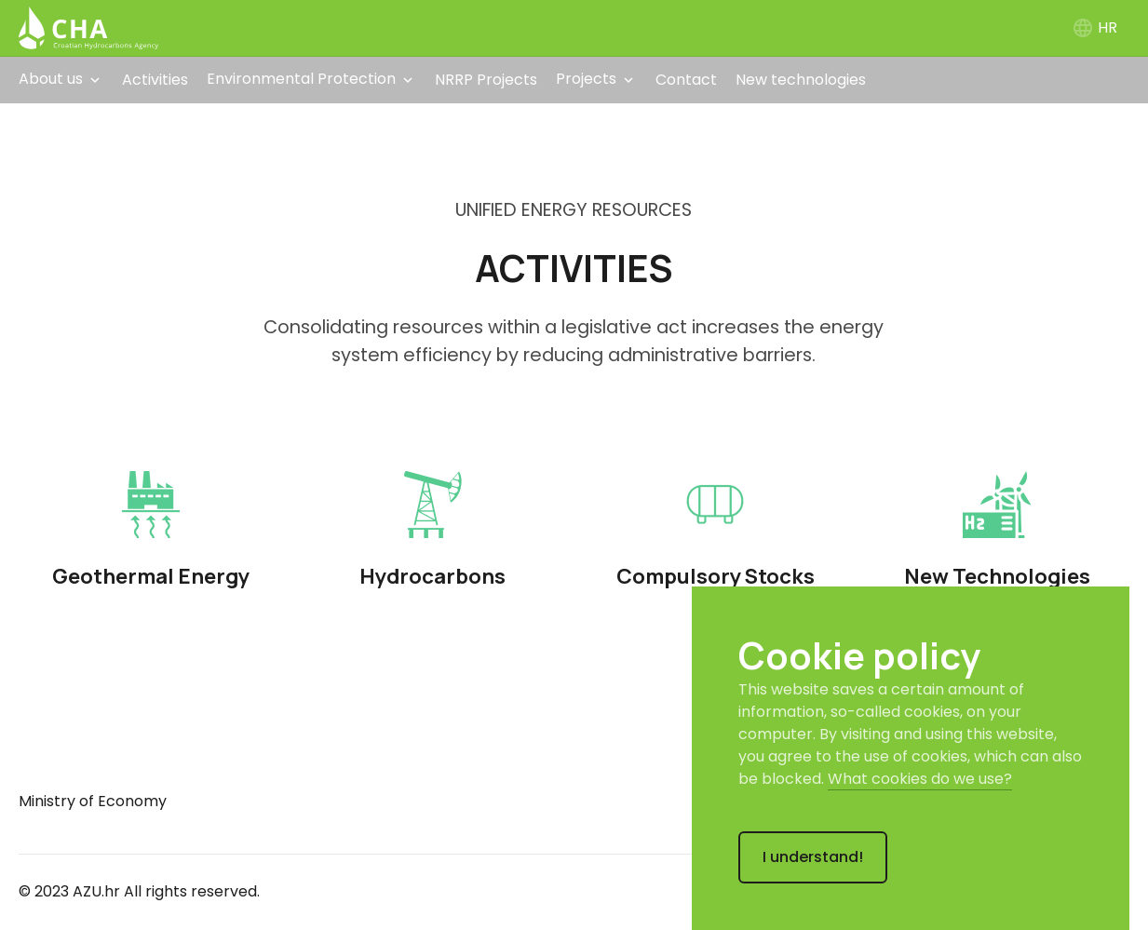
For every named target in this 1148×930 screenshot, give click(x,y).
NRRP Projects (486, 79)
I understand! (813, 857)
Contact (686, 79)
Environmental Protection (301, 78)
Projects (586, 78)
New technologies (801, 79)
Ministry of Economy (93, 801)
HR (1094, 27)
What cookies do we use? (920, 778)
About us (51, 78)
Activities (155, 79)
